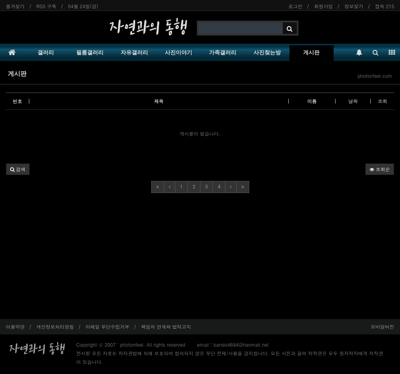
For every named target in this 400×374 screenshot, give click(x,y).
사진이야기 (178, 52)
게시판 (311, 52)
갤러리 (46, 52)
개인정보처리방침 (55, 326)
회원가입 (323, 6)
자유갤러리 (134, 52)
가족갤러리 (222, 52)
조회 (382, 101)
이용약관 (15, 326)
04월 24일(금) (83, 6)
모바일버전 (382, 326)
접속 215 (384, 6)
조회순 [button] (380, 169)
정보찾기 (354, 6)
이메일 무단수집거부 (107, 326)
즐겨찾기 (15, 6)
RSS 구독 (46, 6)
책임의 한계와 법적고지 (166, 326)
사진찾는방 (267, 52)
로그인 (295, 6)
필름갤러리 (90, 52)
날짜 (353, 101)
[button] (18, 169)
